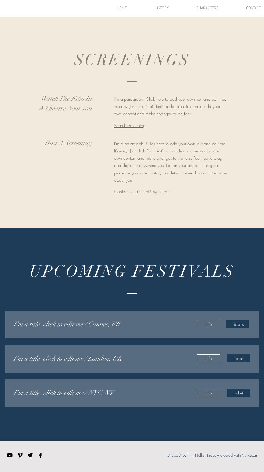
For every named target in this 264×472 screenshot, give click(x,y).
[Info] (208, 324)
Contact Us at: (127, 191)
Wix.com (250, 455)
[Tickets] (237, 324)
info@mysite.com (156, 191)
